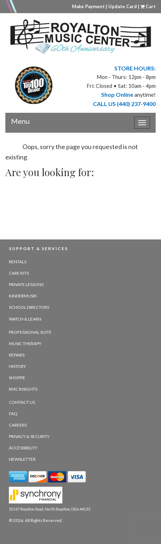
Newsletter (22, 459)
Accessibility (23, 447)
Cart (148, 6)
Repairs (17, 355)
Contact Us (22, 402)
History (17, 366)
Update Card (122, 6)
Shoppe (17, 377)
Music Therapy (25, 343)
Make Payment (88, 6)
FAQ (13, 413)
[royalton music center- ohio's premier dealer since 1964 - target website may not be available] (80, 37)
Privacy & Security (29, 436)
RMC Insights (23, 389)
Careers (18, 425)
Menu (20, 118)
